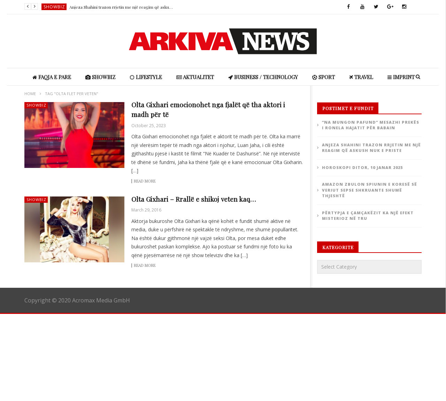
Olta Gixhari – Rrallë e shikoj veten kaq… (193, 198)
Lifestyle (146, 77)
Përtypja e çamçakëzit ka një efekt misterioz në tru (368, 215)
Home (30, 93)
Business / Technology (263, 77)
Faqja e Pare (51, 77)
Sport (323, 77)
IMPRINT (401, 77)
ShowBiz (54, 7)
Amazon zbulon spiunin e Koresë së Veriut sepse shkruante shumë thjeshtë (369, 190)
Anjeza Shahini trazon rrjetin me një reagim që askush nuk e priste (121, 7)
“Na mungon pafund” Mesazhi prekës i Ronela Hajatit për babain (370, 125)
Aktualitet (195, 77)
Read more (144, 181)
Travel (361, 77)
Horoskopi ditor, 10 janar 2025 (362, 167)
